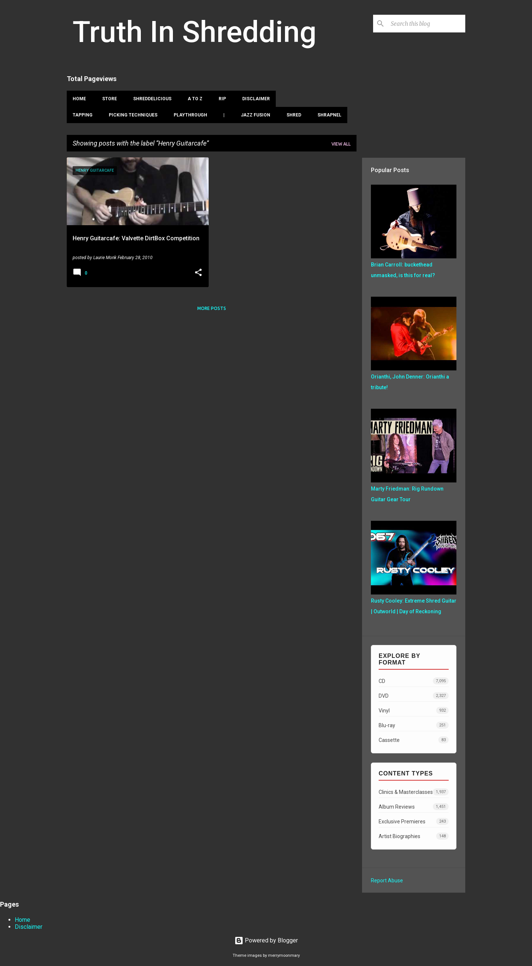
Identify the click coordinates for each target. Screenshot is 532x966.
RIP (222, 98)
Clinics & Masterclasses (414, 791)
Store (109, 98)
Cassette (414, 739)
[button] (198, 273)
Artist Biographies (414, 836)
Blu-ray (414, 725)
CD (414, 680)
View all (341, 144)
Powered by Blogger (266, 940)
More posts (211, 308)
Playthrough (190, 115)
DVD (414, 695)
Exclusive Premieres (414, 821)
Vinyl (414, 710)
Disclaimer (256, 98)
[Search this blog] (426, 23)
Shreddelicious (152, 98)
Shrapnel (329, 115)
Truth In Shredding (194, 32)
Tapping (83, 115)
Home (79, 98)
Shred (293, 115)
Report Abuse (387, 880)
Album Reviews (414, 806)
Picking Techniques (133, 115)
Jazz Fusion (255, 115)
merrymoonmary (284, 955)
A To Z (195, 98)
